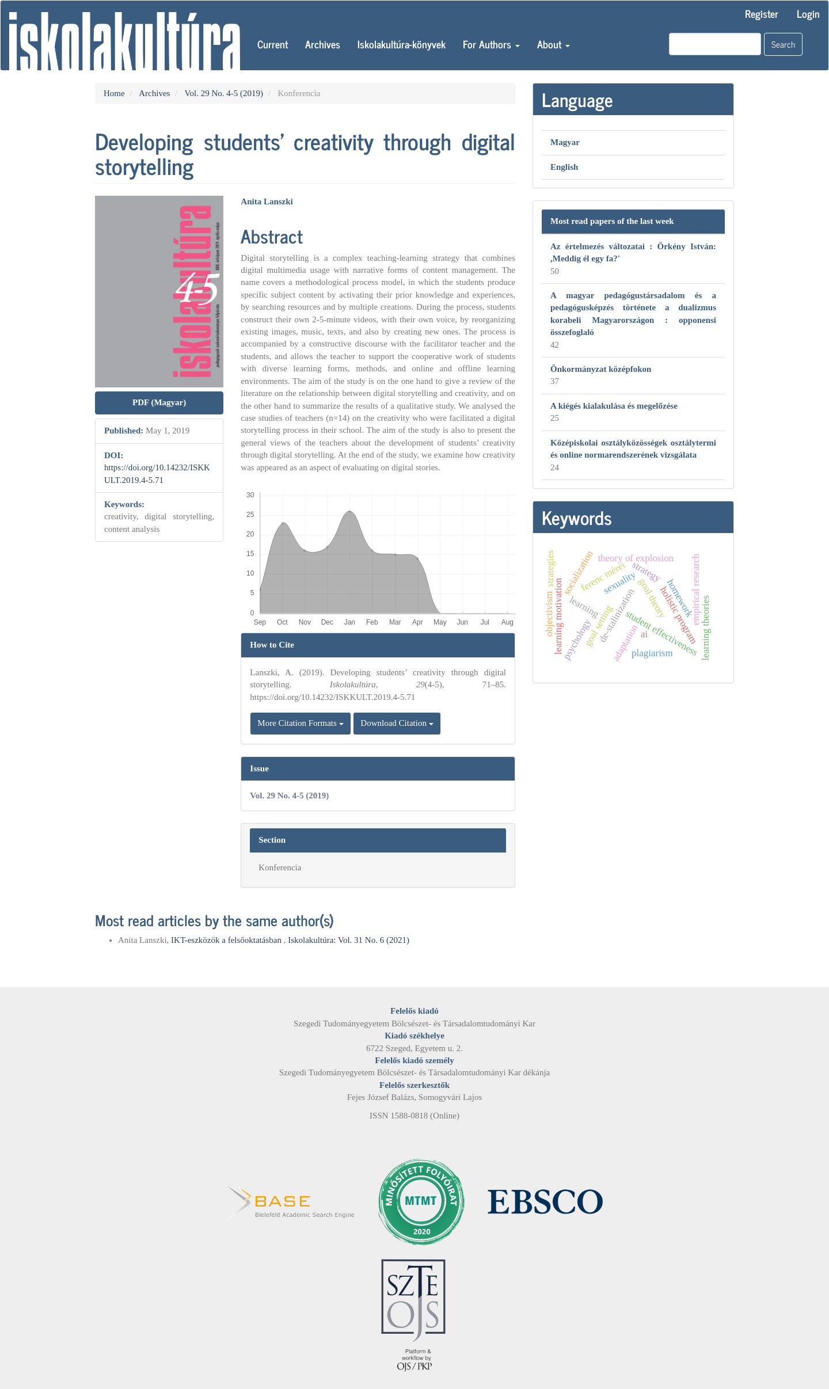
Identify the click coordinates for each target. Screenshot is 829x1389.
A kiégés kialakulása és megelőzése (614, 405)
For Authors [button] (491, 43)
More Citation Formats (300, 723)
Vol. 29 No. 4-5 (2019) (224, 93)
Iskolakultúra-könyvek (402, 43)
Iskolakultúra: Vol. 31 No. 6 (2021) (348, 940)
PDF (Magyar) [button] (159, 402)
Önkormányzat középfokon (600, 369)
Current (272, 43)
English (564, 167)
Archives (322, 43)
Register (761, 13)
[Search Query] (715, 44)
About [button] (553, 43)
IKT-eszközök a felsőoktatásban (227, 940)
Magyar (565, 142)
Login (808, 13)
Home (114, 93)
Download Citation (396, 723)
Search (783, 44)
